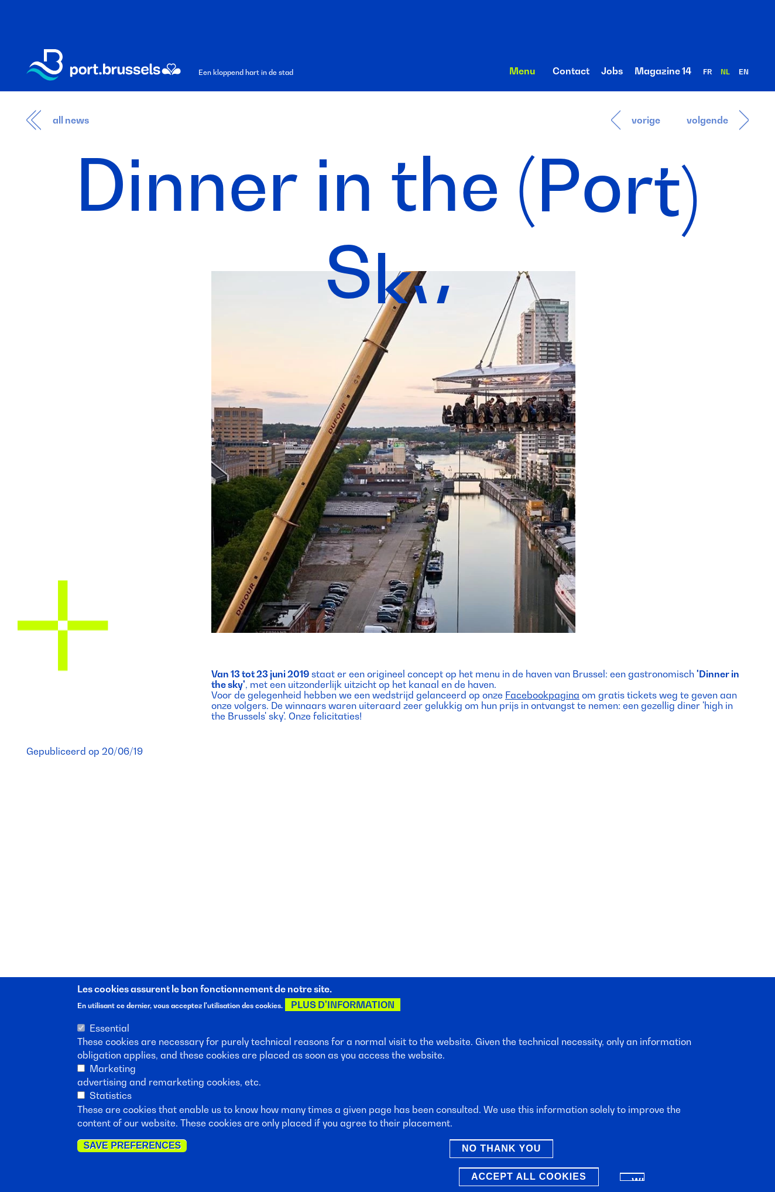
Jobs (612, 71)
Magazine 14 (663, 71)
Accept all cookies (529, 1178)
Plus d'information (343, 1006)
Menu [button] (522, 71)
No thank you (501, 1150)
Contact (571, 71)
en (744, 71)
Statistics (111, 1097)
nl (725, 71)
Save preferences (132, 1147)
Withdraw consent (638, 1180)
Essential (109, 1029)
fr (707, 71)
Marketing (113, 1069)
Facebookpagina (542, 695)
